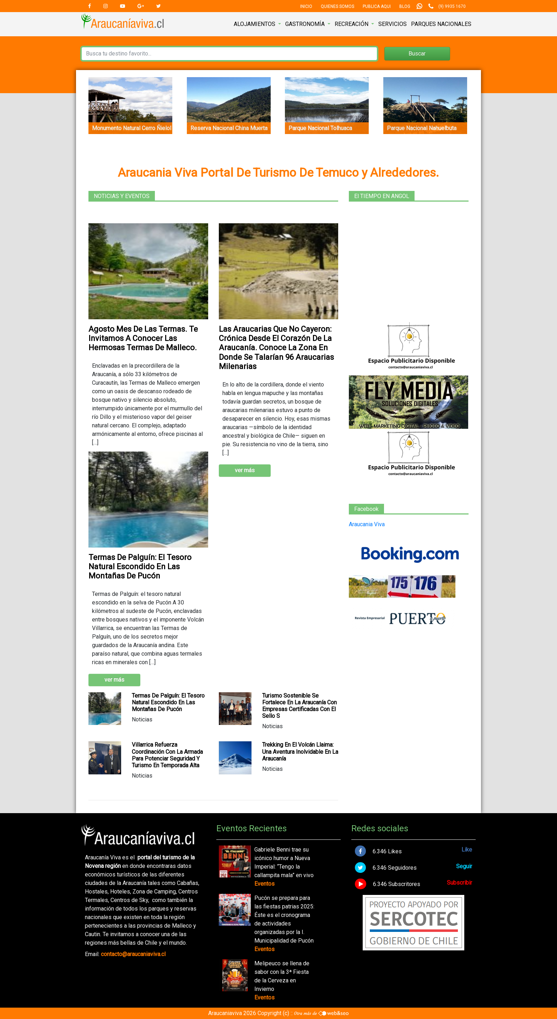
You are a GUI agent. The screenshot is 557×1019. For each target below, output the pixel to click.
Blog (404, 6)
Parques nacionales (441, 24)
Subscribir (459, 882)
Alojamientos (255, 24)
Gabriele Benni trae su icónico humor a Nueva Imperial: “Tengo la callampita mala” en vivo (284, 862)
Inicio (306, 6)
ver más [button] (245, 470)
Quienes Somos (337, 6)
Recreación (352, 24)
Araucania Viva (367, 524)
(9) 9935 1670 (452, 6)
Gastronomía (305, 24)
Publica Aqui (377, 6)
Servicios (392, 24)
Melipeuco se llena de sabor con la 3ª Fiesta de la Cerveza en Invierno (281, 976)
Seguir (464, 866)
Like (466, 849)
